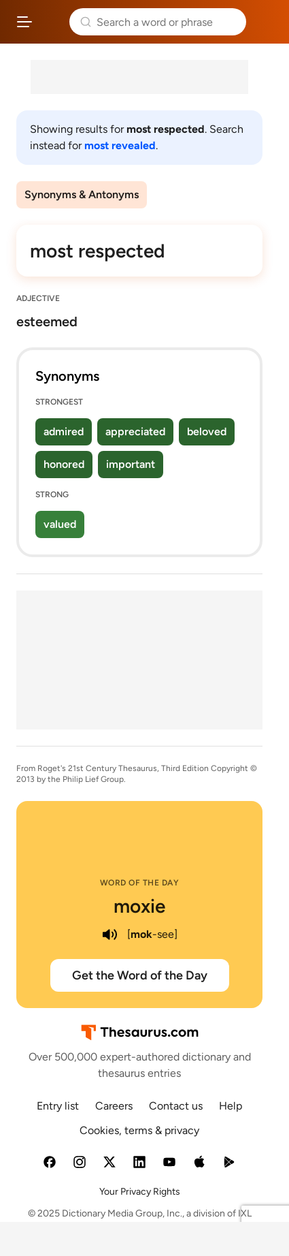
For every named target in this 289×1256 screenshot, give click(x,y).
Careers (114, 1105)
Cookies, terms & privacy (139, 1130)
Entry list (58, 1105)
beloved (206, 431)
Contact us (176, 1105)
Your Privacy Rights (139, 1191)
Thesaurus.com (51, 22)
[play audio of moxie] (109, 934)
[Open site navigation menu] (24, 22)
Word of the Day (140, 883)
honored (64, 464)
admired (64, 431)
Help (230, 1105)
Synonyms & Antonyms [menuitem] (81, 194)
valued (60, 524)
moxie (139, 905)
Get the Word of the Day (139, 975)
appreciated (135, 431)
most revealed (120, 145)
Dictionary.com (265, 22)
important (130, 464)
